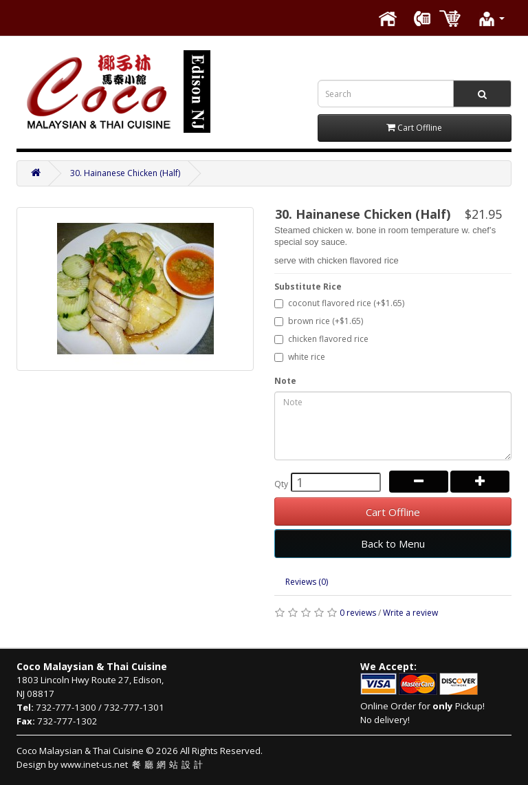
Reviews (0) (306, 582)
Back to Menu (393, 543)
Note (285, 381)
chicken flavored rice (321, 339)
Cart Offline (393, 512)
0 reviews (358, 613)
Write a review (410, 613)
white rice (299, 357)
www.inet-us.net (133, 764)
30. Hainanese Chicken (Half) (125, 173)
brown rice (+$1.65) (318, 321)
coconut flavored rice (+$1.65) (339, 303)
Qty (281, 484)
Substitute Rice (308, 286)
